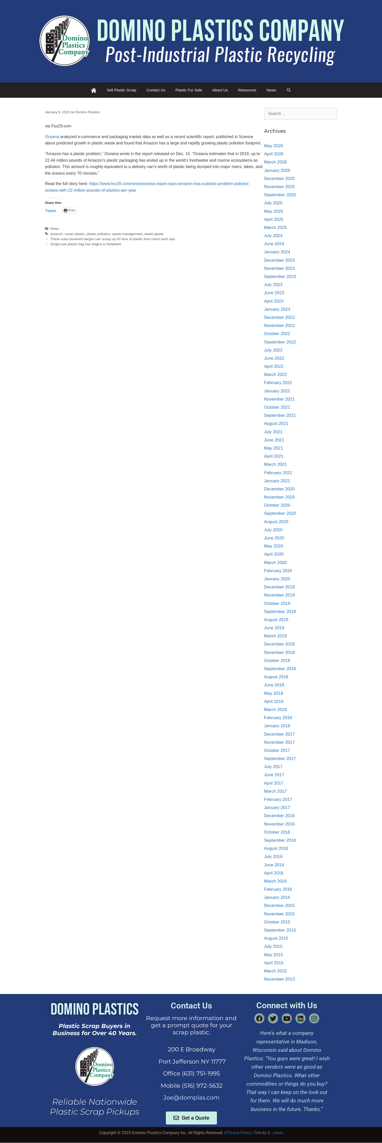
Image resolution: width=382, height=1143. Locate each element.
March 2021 (275, 464)
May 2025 (273, 211)
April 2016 (274, 873)
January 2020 (277, 578)
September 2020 (280, 513)
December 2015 (279, 905)
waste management (127, 234)
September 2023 (280, 276)
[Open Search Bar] (288, 90)
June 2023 (274, 292)
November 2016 (279, 824)
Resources (247, 90)
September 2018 (280, 668)
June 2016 (274, 865)
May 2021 (273, 448)
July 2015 (273, 946)
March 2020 (275, 562)
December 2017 (279, 734)
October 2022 (277, 333)
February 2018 (278, 717)
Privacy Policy (238, 1132)
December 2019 (279, 587)
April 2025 (274, 219)
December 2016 (279, 815)
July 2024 (273, 235)
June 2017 (274, 774)
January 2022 (277, 391)
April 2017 (274, 783)
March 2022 (275, 374)
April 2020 (274, 554)
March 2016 (275, 881)
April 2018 (274, 701)
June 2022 (274, 358)
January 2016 (277, 897)
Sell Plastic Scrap (121, 90)
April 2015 (274, 962)
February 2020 (278, 570)
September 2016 (280, 840)
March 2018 (275, 709)
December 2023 (279, 260)
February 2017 (278, 799)
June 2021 (274, 440)
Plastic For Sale (189, 90)
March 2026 (275, 162)
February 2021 (278, 472)
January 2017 (277, 807)
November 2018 (279, 652)
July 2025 (273, 203)
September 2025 (280, 194)
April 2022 (274, 366)
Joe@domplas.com (191, 1097)
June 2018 (274, 685)
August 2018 (276, 676)
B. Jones (275, 1132)
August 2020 (276, 521)
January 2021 (277, 480)
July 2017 (273, 766)
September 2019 (280, 611)
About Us (220, 90)
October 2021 (277, 407)
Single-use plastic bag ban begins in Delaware (85, 244)
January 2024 (277, 252)
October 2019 (277, 603)
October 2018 (277, 660)
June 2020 (274, 538)
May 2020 (273, 546)
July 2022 (273, 350)
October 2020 (277, 505)
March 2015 (275, 971)
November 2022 (279, 325)
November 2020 (279, 497)
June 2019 (274, 627)
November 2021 (279, 399)
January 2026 (277, 170)
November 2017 (279, 742)
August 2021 (276, 423)
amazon (56, 234)
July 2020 (273, 529)
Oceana (52, 137)
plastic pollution (98, 234)
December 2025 (279, 178)
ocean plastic (75, 234)
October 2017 (277, 750)
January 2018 (277, 725)
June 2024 (274, 243)
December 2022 (279, 317)
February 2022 (278, 382)
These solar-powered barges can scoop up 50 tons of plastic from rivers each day (112, 239)
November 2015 (279, 914)
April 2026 (274, 154)
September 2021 (280, 415)
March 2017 (275, 791)
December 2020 (279, 489)
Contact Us (156, 90)
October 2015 (277, 922)
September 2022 (280, 342)
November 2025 (279, 186)
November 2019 (279, 595)
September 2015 (280, 930)
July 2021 (273, 431)
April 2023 (274, 301)
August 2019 (276, 619)
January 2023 (277, 309)
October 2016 (277, 832)
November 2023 (279, 268)
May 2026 (273, 145)
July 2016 (273, 856)
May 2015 (273, 954)
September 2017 (280, 758)
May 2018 (273, 693)
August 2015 (276, 938)
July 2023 (273, 284)
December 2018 (279, 644)
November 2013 (279, 979)
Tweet (50, 210)
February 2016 (278, 889)
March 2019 (275, 636)
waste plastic (154, 234)
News (271, 90)
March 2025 (275, 227)
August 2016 (276, 848)
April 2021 (274, 456)
